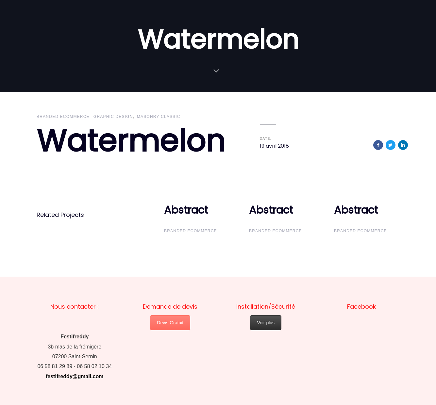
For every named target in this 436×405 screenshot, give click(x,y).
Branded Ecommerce (63, 116)
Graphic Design (113, 116)
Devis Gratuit (170, 322)
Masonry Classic (158, 116)
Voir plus (266, 322)
